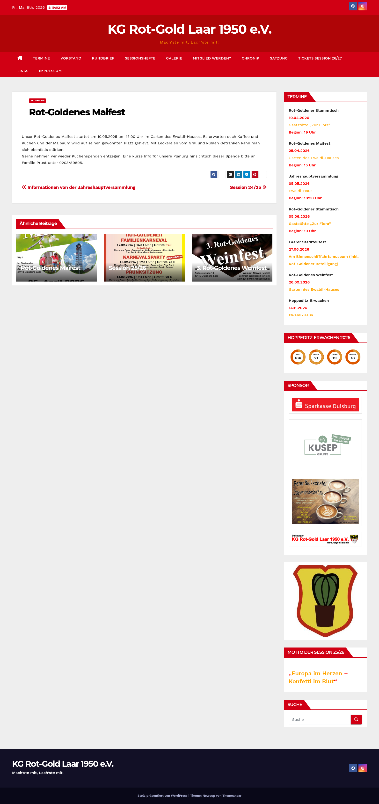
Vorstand (71, 58)
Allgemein (37, 100)
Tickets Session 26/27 (320, 58)
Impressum (50, 71)
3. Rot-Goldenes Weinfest (232, 267)
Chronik (250, 58)
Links (23, 71)
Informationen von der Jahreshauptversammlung (78, 187)
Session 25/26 (127, 267)
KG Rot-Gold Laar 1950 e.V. (189, 29)
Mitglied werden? (212, 58)
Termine (41, 58)
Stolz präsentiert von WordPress (163, 795)
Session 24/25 (248, 187)
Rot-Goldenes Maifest (77, 112)
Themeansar (231, 795)
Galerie (174, 58)
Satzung (279, 58)
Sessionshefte (140, 58)
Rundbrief (103, 58)
